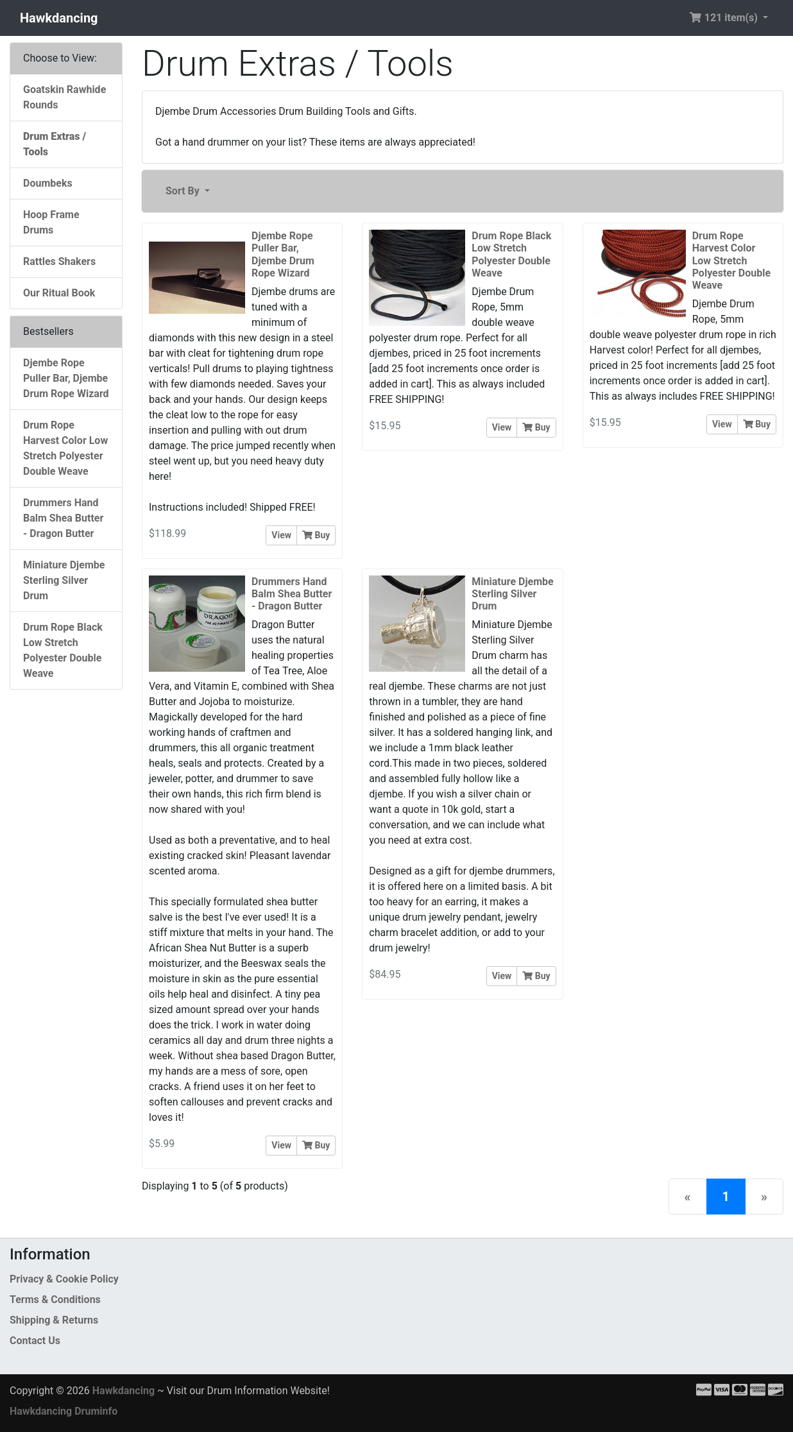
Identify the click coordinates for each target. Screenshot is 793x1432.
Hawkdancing (59, 18)
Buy (316, 535)
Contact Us (35, 1340)
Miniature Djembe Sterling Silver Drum (64, 580)
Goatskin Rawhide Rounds (64, 97)
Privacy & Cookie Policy (64, 1279)
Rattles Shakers (59, 261)
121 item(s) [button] (724, 18)
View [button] (281, 535)
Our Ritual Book (59, 293)
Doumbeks (47, 183)
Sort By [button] (184, 191)
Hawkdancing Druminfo (63, 1411)
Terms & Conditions (55, 1299)
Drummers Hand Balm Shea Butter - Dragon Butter (63, 518)
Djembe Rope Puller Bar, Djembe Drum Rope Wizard (66, 378)
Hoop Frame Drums (51, 222)
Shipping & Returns (54, 1320)
